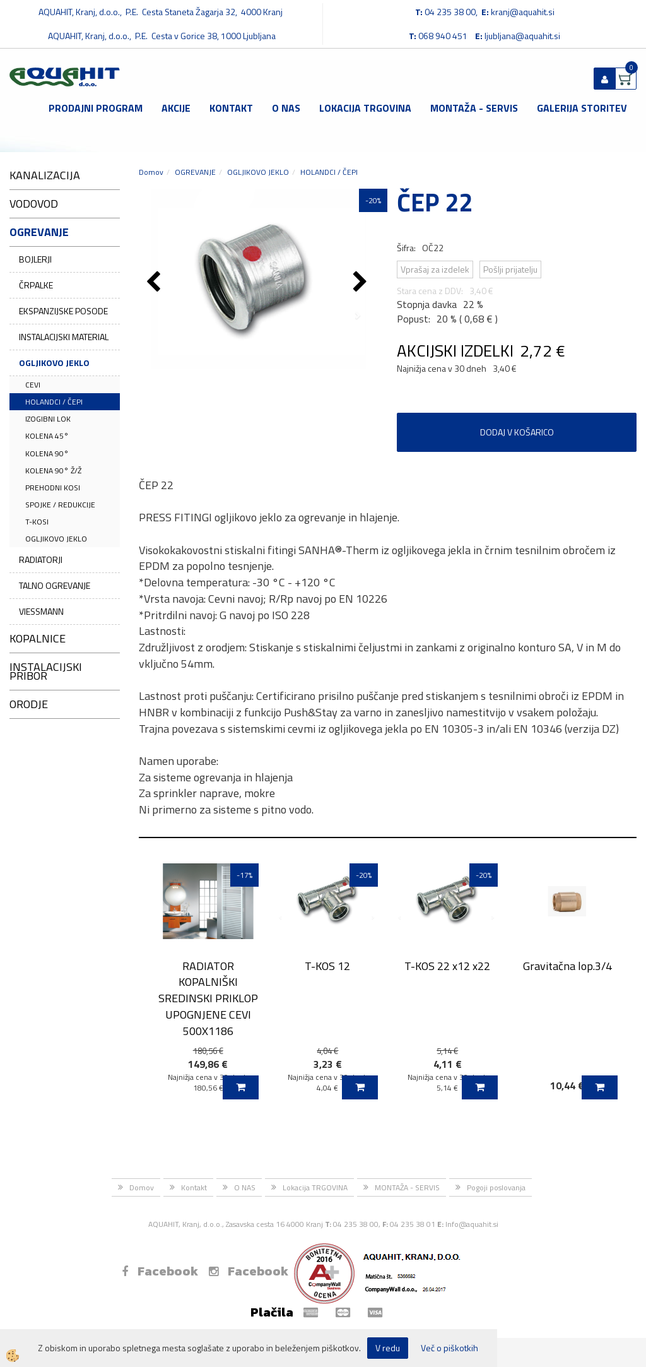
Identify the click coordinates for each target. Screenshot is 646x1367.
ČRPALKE (36, 285)
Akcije (176, 107)
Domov (151, 172)
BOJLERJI (35, 259)
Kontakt (231, 107)
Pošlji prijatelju (510, 269)
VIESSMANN (41, 611)
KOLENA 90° (47, 453)
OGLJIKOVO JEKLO (54, 362)
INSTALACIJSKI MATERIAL (64, 336)
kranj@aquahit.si (523, 11)
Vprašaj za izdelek (435, 269)
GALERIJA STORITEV (582, 107)
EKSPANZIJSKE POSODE (63, 310)
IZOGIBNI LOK (48, 419)
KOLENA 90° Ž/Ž (53, 470)
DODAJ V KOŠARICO (517, 432)
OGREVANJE (195, 172)
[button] (362, 282)
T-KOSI (37, 522)
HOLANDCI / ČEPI (54, 402)
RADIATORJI (40, 559)
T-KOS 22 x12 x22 (447, 965)
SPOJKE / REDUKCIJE (60, 505)
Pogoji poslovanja (496, 1187)
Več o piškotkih (449, 1348)
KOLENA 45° (47, 436)
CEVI (32, 385)
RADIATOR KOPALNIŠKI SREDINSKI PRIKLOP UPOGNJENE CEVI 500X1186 (208, 998)
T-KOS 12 (327, 965)
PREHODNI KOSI (52, 488)
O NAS (286, 107)
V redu (387, 1347)
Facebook (160, 1271)
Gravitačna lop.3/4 (567, 965)
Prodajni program (96, 107)
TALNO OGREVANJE (54, 585)
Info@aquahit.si (471, 1224)
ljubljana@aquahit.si (522, 35)
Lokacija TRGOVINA (365, 107)
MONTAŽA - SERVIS (474, 107)
